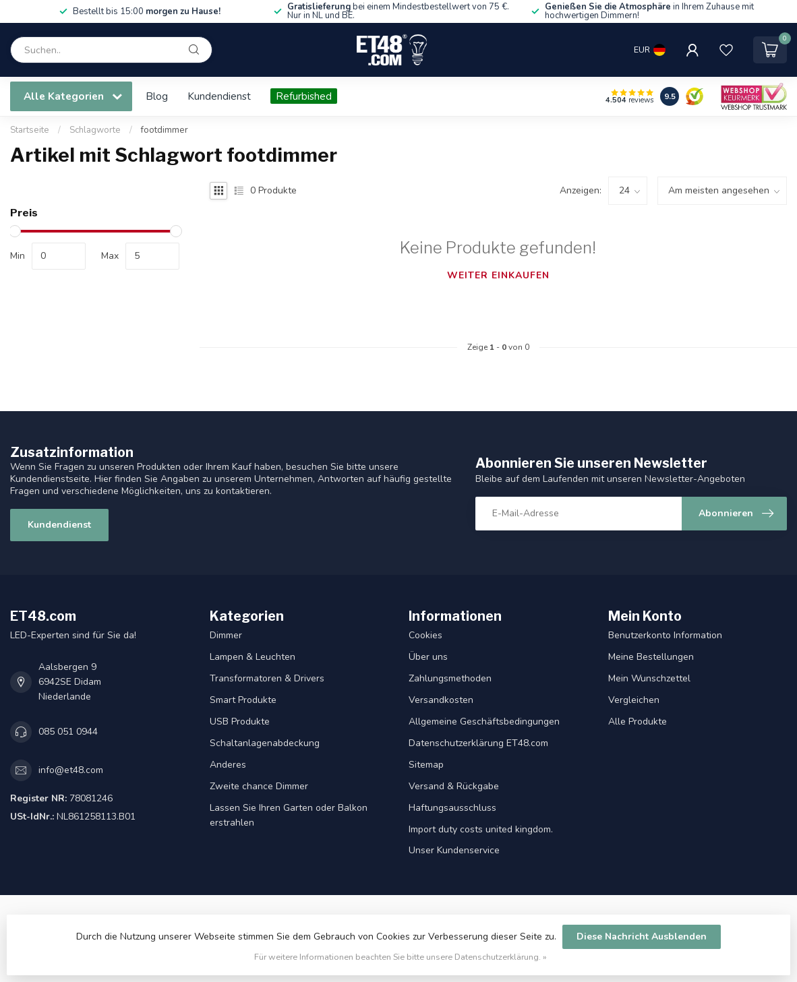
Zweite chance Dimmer (259, 786)
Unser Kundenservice (454, 850)
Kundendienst (219, 96)
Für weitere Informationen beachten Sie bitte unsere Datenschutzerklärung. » (400, 956)
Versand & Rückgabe (454, 786)
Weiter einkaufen (498, 275)
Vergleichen (633, 700)
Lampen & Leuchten (252, 656)
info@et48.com (70, 770)
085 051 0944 (68, 731)
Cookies (425, 635)
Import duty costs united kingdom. (481, 829)
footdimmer (164, 130)
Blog (157, 96)
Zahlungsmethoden (450, 678)
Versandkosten (441, 700)
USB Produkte (240, 721)
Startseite (29, 130)
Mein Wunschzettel (649, 678)
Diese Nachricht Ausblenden (642, 936)
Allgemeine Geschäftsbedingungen (484, 721)
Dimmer (226, 635)
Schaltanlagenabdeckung (265, 743)
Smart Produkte (243, 700)
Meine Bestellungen (651, 656)
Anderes (228, 764)
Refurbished (304, 96)
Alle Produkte (637, 721)
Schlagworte (95, 130)
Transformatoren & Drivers (267, 678)
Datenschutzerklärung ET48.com (478, 743)
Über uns (428, 656)
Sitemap (426, 764)
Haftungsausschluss (452, 807)
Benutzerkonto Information (665, 635)
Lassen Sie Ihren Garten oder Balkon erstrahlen (288, 815)
